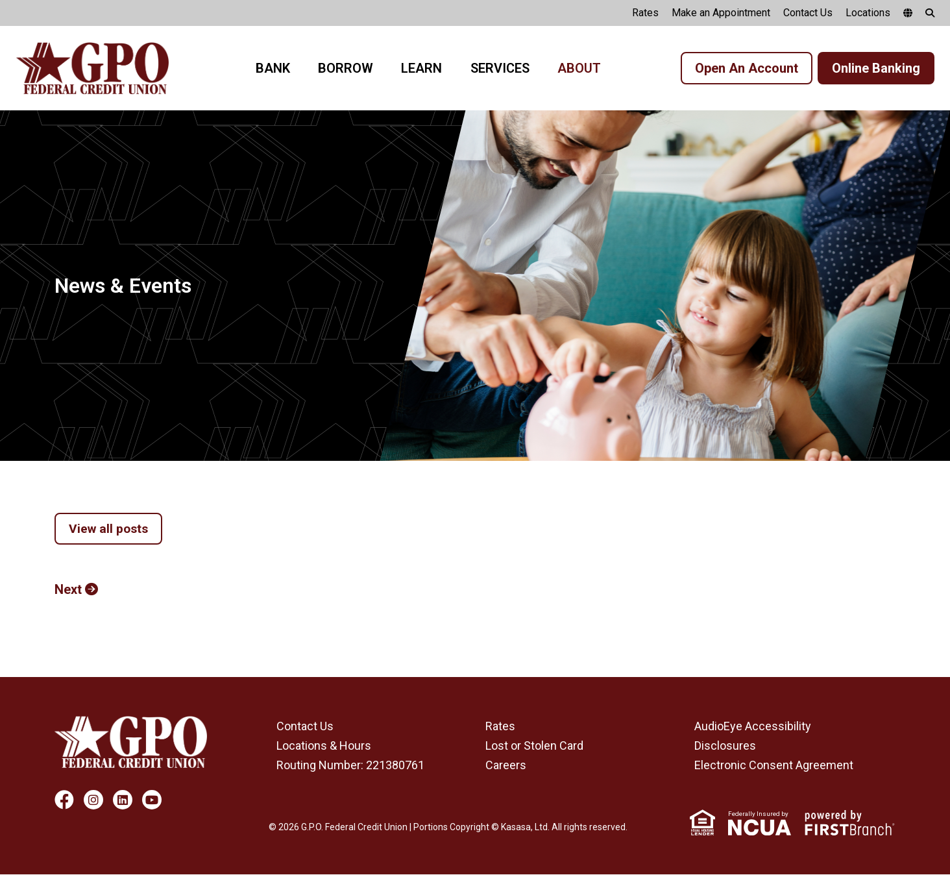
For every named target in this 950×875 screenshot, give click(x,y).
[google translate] (907, 13)
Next (68, 590)
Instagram (93, 800)
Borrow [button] (345, 68)
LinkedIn (122, 800)
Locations (868, 12)
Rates (645, 12)
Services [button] (500, 68)
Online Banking (876, 68)
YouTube (152, 800)
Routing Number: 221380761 (350, 765)
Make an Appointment (721, 12)
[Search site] (929, 13)
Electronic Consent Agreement (773, 765)
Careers (505, 765)
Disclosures (725, 746)
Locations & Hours (323, 746)
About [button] (579, 68)
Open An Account (746, 68)
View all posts (110, 529)
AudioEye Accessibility (752, 726)
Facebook (64, 800)
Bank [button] (273, 68)
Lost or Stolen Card (534, 746)
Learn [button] (421, 68)
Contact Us (808, 12)
